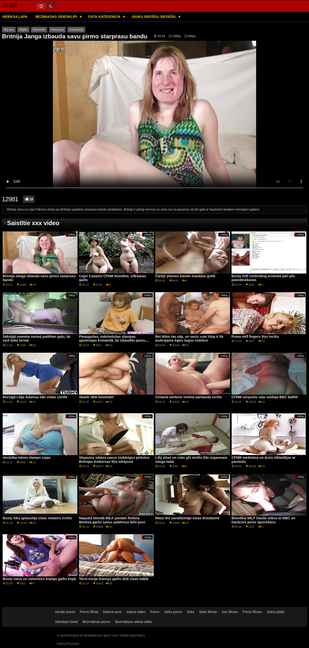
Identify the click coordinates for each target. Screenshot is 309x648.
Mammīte (39, 29)
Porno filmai (89, 612)
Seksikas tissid (66, 622)
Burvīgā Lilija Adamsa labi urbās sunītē (35, 397)
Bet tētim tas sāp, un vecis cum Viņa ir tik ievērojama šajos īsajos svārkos (189, 339)
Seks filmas (208, 612)
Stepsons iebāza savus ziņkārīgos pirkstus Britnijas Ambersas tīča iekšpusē (114, 460)
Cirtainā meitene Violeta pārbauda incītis (188, 397)
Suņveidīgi (76, 29)
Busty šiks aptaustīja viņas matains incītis (37, 518)
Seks (190, 612)
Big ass (9, 29)
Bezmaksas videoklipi (56, 17)
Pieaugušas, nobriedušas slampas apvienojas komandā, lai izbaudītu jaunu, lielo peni (112, 340)
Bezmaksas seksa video (133, 622)
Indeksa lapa (14, 17)
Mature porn (112, 612)
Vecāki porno (65, 612)
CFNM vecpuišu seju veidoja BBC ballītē (265, 397)
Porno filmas (252, 612)
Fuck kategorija (104, 17)
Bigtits (23, 29)
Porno (154, 612)
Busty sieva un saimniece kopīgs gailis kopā (39, 579)
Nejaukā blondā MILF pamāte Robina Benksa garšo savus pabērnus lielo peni (112, 520)
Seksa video (135, 612)
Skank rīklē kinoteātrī (96, 397)
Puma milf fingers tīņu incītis (255, 336)
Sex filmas (230, 612)
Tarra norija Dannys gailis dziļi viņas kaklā (113, 579)
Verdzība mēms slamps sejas (26, 457)
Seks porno (173, 612)
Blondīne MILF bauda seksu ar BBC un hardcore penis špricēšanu (263, 520)
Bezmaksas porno (96, 622)
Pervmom (57, 29)
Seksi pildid (275, 612)
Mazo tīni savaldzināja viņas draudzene (187, 518)
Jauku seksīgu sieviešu (154, 17)
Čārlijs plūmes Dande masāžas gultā (185, 276)
